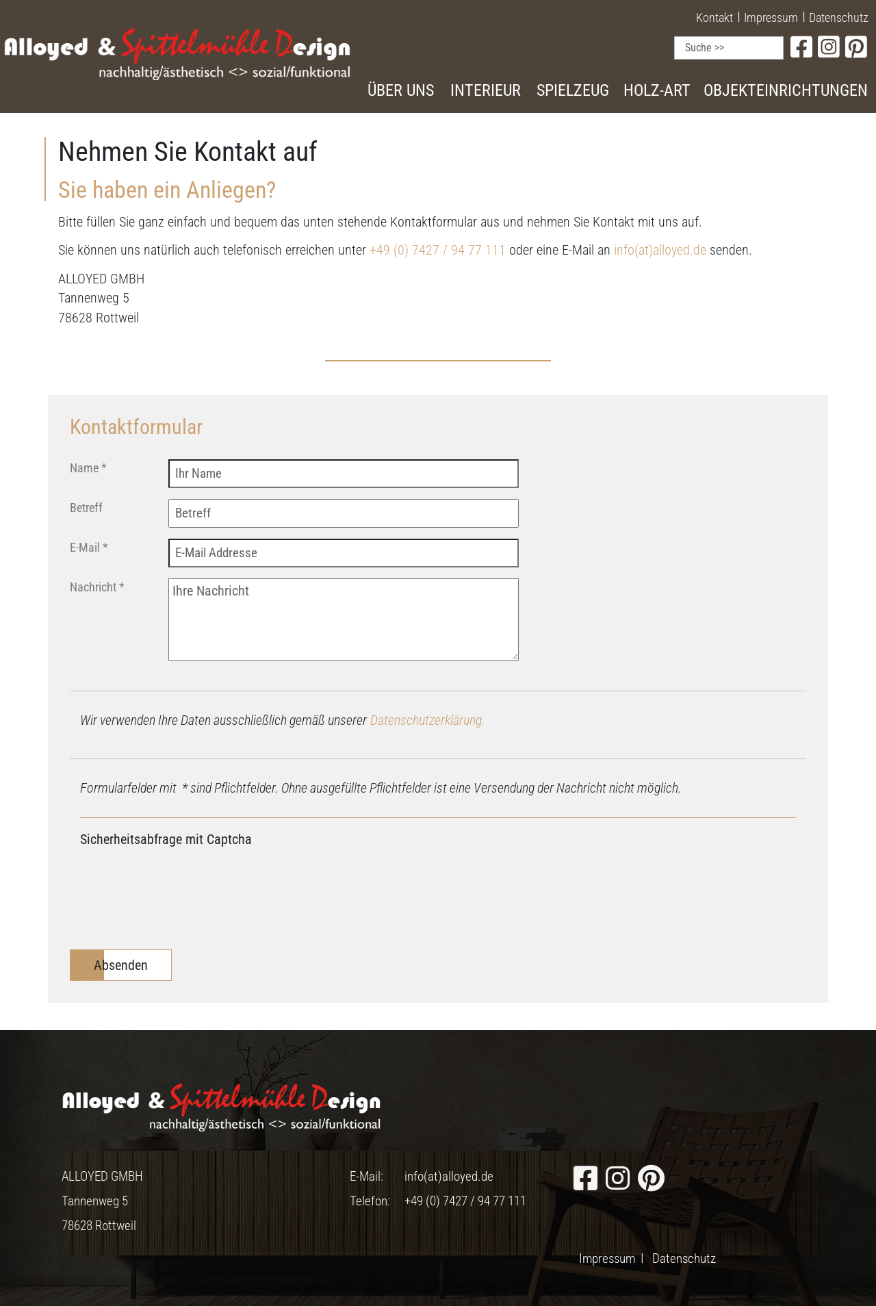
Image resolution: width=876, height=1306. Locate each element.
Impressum (771, 17)
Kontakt (714, 17)
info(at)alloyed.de (660, 250)
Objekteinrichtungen (786, 90)
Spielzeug (573, 90)
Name (88, 468)
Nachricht (97, 587)
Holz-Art (657, 90)
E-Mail (89, 547)
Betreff (86, 507)
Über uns (401, 90)
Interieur (485, 90)
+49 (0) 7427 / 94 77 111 (438, 250)
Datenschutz (838, 17)
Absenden (121, 965)
